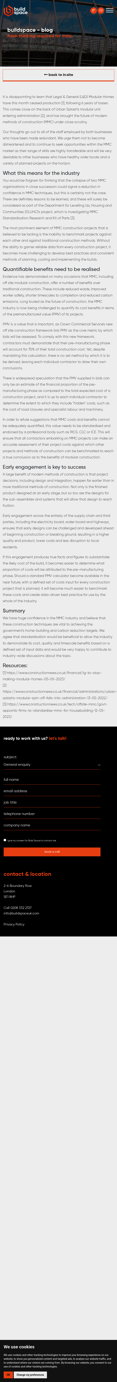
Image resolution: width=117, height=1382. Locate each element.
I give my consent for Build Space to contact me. (31, 841)
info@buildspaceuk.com (21, 913)
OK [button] (8, 1374)
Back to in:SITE (58, 75)
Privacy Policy (14, 924)
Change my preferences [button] (30, 1374)
